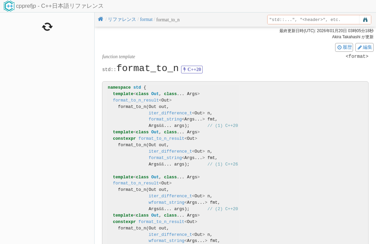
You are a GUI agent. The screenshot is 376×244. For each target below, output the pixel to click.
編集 (364, 47)
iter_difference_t (170, 113)
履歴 (344, 47)
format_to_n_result (136, 100)
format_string (165, 119)
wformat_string (166, 202)
